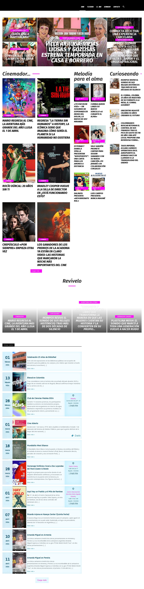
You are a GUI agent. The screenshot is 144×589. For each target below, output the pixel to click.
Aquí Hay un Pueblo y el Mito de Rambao (45, 491)
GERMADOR (107, 7)
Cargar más (36, 271)
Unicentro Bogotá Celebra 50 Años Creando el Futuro (130, 113)
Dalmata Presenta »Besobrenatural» (81, 196)
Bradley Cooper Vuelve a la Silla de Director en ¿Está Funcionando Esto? (53, 191)
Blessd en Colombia (35, 377)
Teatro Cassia (73, 466)
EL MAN (98, 7)
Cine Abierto (32, 423)
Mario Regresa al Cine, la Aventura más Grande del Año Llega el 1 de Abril (17, 125)
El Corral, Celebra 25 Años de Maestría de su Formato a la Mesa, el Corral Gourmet (131, 100)
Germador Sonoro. (124, 316)
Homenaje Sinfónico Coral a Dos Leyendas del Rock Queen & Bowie (45, 467)
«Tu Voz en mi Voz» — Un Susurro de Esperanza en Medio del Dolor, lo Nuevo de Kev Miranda (80, 112)
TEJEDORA (90, 7)
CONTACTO (116, 7)
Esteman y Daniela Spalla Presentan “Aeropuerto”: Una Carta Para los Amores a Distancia (81, 154)
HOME (82, 7)
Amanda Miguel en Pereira (38, 557)
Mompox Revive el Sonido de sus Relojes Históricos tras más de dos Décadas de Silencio (130, 85)
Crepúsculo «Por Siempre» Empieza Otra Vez (18, 248)
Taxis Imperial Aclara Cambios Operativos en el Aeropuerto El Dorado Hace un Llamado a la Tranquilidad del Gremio (129, 154)
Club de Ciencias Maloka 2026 (40, 398)
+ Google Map (73, 405)
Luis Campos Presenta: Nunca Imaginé (98, 194)
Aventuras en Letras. (89, 302)
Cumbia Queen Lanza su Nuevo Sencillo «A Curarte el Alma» (98, 109)
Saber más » (30, 368)
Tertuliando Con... (19, 30)
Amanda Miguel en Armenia (39, 534)
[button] (123, 7)
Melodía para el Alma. (80, 99)
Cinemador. (8, 115)
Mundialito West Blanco (37, 445)
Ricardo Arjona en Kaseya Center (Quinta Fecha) (48, 514)
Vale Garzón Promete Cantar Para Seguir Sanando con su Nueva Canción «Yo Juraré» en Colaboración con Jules (98, 156)
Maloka (73, 398)
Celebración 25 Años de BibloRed (41, 357)
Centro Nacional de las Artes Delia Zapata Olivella (73, 494)
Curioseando (55, 314)
